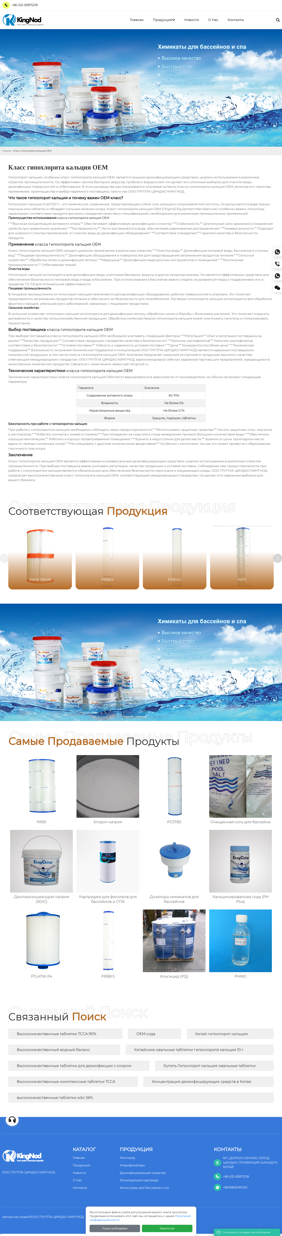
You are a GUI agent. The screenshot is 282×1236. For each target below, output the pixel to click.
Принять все (167, 1228)
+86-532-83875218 (25, 5)
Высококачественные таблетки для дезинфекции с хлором (74, 1066)
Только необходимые (115, 1228)
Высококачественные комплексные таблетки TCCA (66, 1081)
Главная (6, 150)
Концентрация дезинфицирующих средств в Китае (201, 1081)
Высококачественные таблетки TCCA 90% (56, 1034)
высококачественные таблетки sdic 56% (55, 1097)
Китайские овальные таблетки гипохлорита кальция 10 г (188, 1050)
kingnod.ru (139, 364)
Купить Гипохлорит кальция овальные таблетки (209, 1066)
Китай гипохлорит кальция (221, 1034)
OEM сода (145, 1034)
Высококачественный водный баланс (53, 1050)
